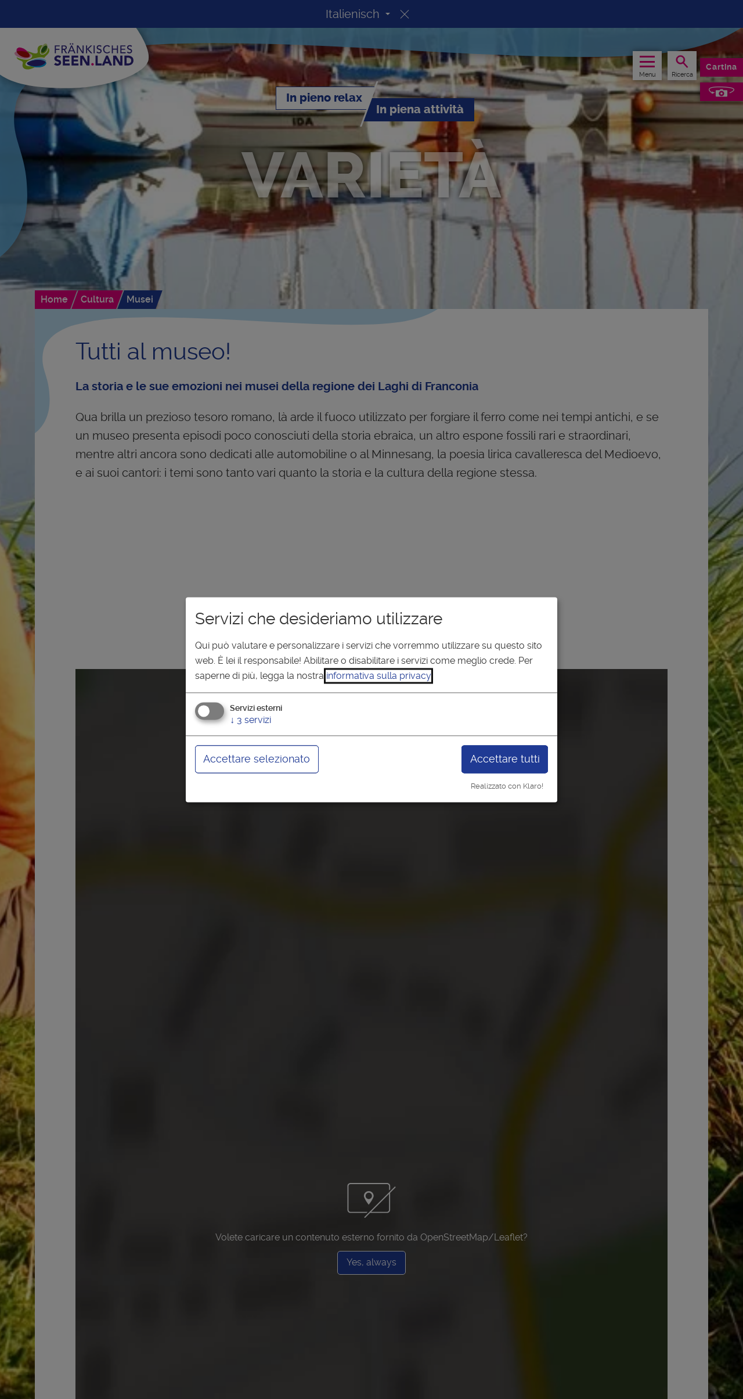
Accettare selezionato (256, 759)
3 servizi (250, 720)
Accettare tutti (505, 759)
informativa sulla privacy (378, 675)
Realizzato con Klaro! (507, 786)
